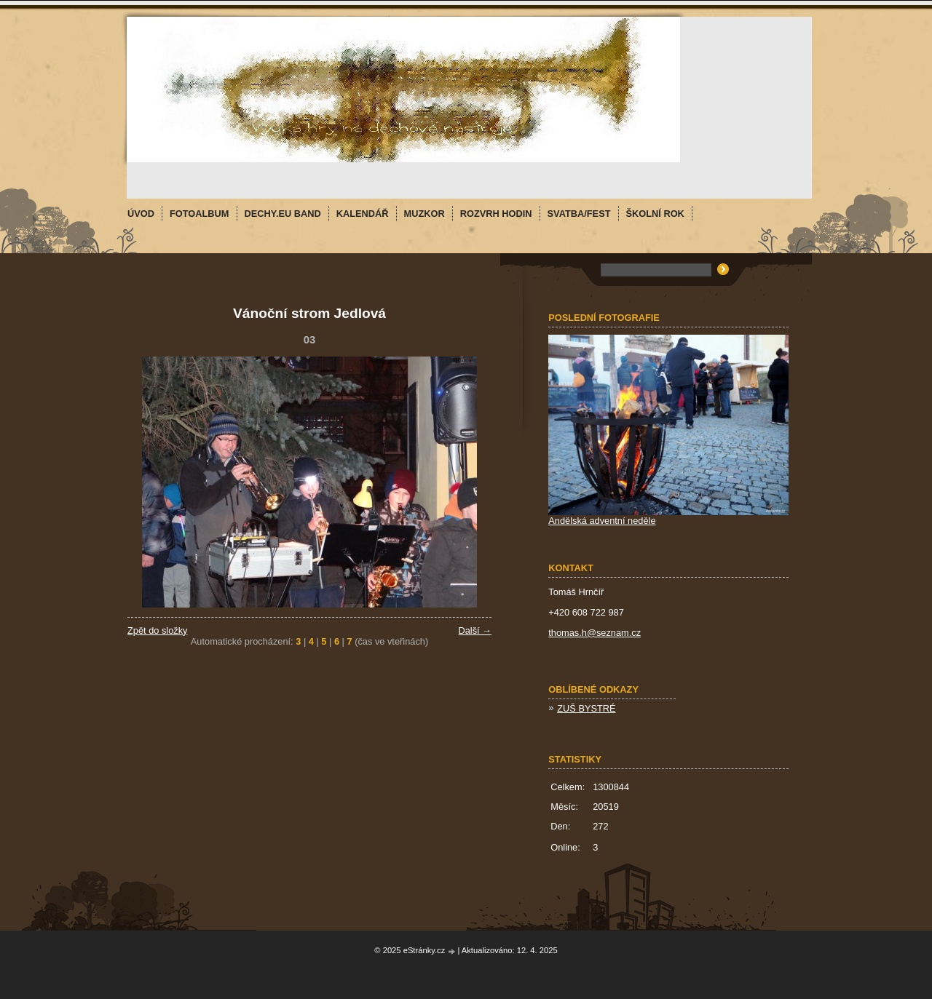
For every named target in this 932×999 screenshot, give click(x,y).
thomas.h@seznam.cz (594, 632)
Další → (474, 630)
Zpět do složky (157, 630)
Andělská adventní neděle (601, 520)
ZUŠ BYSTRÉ (586, 708)
